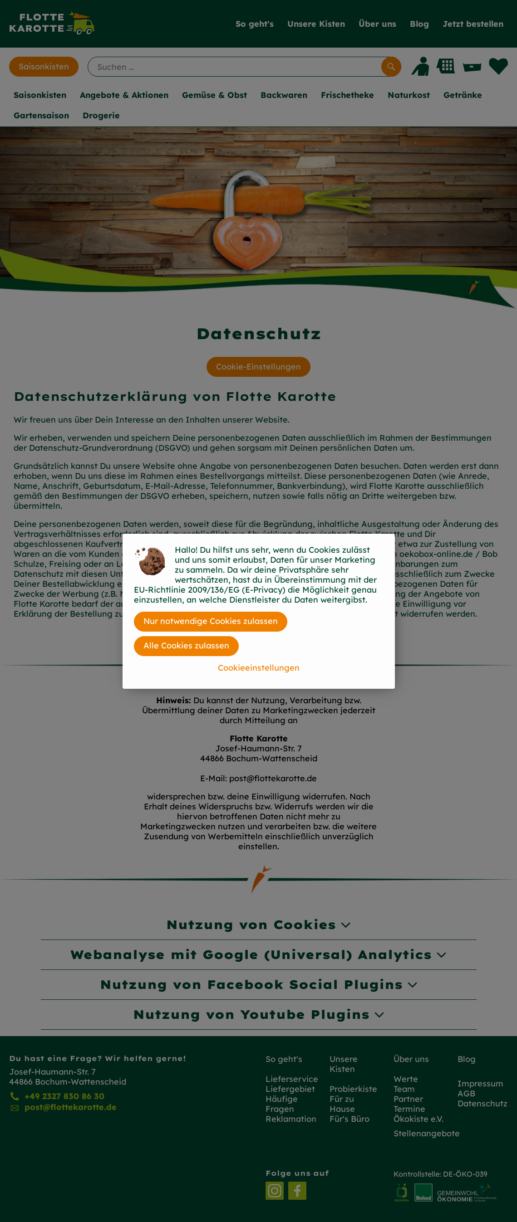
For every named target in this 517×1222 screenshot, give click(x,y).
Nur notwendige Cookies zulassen (210, 621)
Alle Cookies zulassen (186, 645)
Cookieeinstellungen (259, 667)
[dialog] (258, 611)
